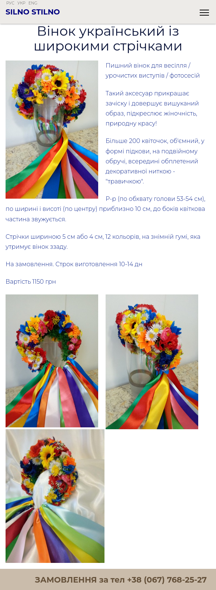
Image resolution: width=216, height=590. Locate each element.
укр (21, 3)
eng (33, 3)
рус (10, 3)
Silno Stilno (33, 11)
